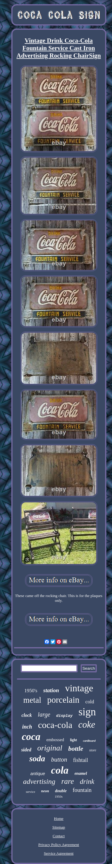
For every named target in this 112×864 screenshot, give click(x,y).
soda (37, 758)
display (64, 716)
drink (87, 781)
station (51, 690)
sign (87, 712)
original (49, 748)
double (61, 791)
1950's (30, 690)
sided (26, 749)
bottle (75, 748)
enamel (80, 773)
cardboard (89, 740)
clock (27, 715)
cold (89, 702)
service (30, 791)
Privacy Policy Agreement (58, 844)
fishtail (80, 760)
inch (27, 727)
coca (31, 736)
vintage (79, 688)
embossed (55, 739)
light (73, 740)
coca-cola (55, 725)
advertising (39, 781)
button (59, 759)
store (92, 750)
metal (32, 700)
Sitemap (58, 827)
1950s (58, 796)
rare (67, 781)
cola (60, 770)
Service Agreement (58, 853)
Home (59, 818)
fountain (82, 790)
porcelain (63, 700)
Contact (59, 836)
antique (37, 773)
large (44, 714)
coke (86, 724)
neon (45, 791)
